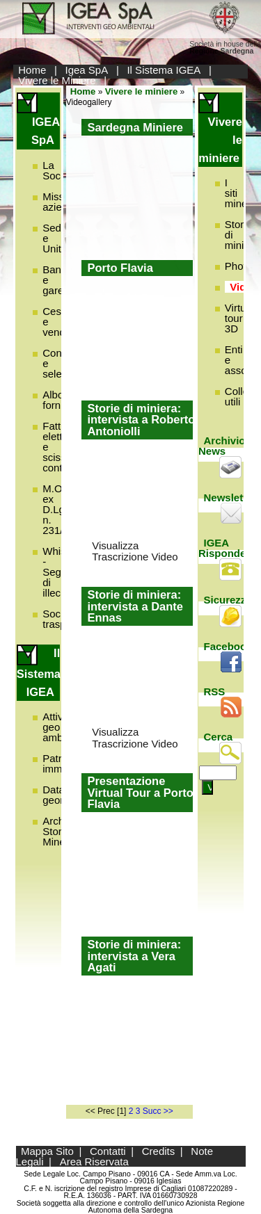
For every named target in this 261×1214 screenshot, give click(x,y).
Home (32, 70)
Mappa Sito (47, 1151)
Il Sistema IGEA (163, 70)
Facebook (228, 646)
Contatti (108, 1151)
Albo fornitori (59, 400)
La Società (59, 170)
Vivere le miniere (141, 91)
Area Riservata (94, 1161)
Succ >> (158, 1111)
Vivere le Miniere (56, 80)
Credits (158, 1151)
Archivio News (222, 446)
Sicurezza (228, 600)
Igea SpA (87, 70)
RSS (215, 691)
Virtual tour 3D (239, 318)
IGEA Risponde (222, 548)
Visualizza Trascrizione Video (134, 551)
